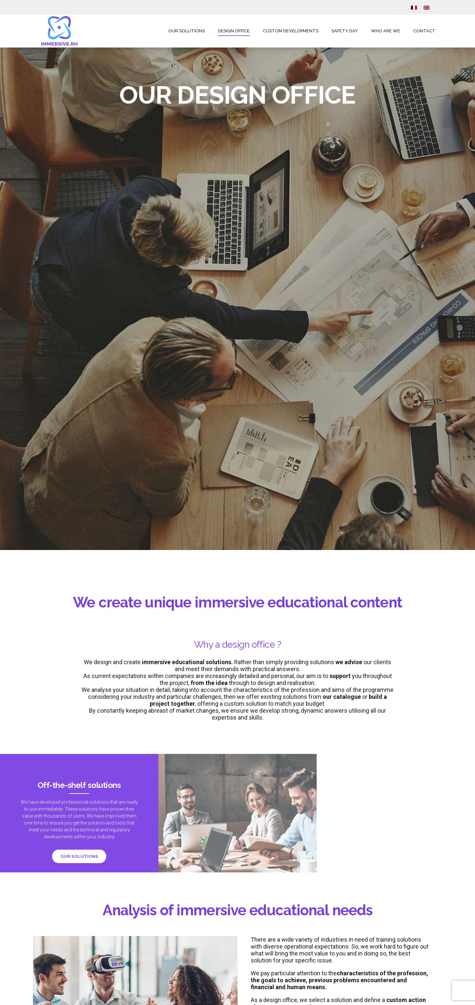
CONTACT (424, 30)
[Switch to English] (426, 8)
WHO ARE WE (385, 30)
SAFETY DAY (345, 30)
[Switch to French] (414, 8)
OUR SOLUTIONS (186, 30)
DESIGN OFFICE (234, 30)
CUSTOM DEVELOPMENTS (290, 30)
